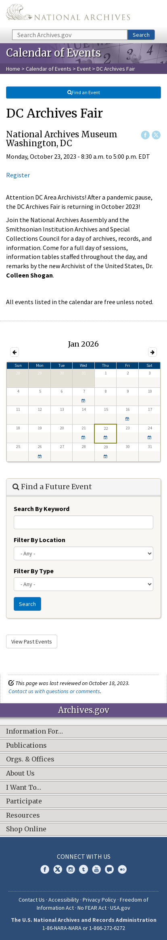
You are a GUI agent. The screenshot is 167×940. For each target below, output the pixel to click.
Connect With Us (84, 856)
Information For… (34, 731)
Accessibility (63, 899)
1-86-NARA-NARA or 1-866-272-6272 (83, 928)
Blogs (109, 869)
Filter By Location (39, 540)
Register (18, 175)
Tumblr (83, 869)
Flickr (122, 869)
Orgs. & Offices (30, 759)
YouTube (96, 869)
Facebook (145, 135)
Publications (26, 745)
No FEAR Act (91, 907)
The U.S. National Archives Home (68, 14)
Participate (24, 801)
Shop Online (26, 829)
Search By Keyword (41, 509)
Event (84, 68)
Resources (23, 815)
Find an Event (83, 92)
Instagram (70, 869)
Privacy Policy (99, 899)
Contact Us (32, 899)
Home (13, 68)
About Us (20, 773)
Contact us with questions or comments (54, 691)
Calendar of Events (48, 68)
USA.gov (120, 907)
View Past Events (31, 641)
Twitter (156, 135)
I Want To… (23, 787)
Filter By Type (34, 571)
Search (141, 34)
